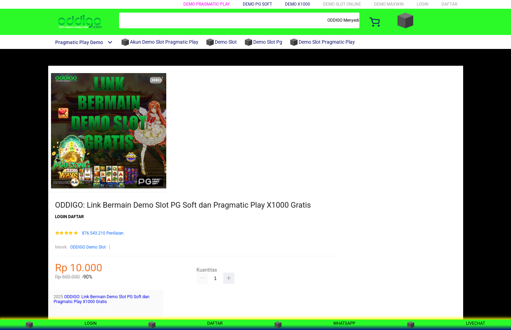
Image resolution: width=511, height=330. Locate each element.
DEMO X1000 (297, 4)
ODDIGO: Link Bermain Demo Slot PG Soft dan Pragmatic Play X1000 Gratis (101, 299)
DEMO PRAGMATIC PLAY (206, 4)
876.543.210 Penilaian (102, 233)
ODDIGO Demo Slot (88, 247)
